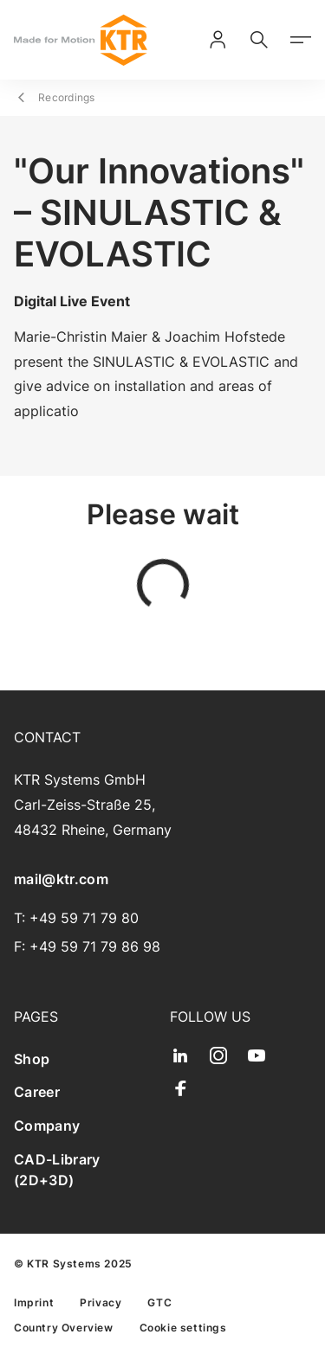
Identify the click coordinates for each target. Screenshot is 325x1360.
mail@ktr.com (61, 879)
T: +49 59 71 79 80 (76, 918)
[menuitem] (85, 1059)
